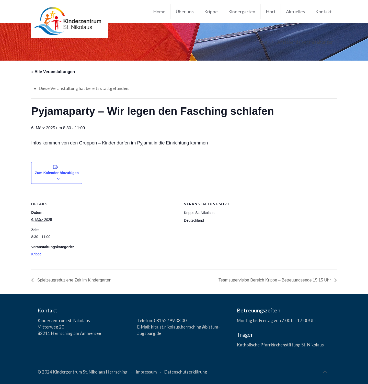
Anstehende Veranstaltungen (305, 42)
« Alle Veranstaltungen (53, 72)
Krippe (36, 254)
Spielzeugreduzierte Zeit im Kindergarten (73, 280)
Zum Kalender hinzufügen (57, 173)
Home (261, 42)
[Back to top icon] (325, 371)
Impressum (146, 372)
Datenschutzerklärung (185, 372)
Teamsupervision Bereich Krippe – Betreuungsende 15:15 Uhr (275, 280)
